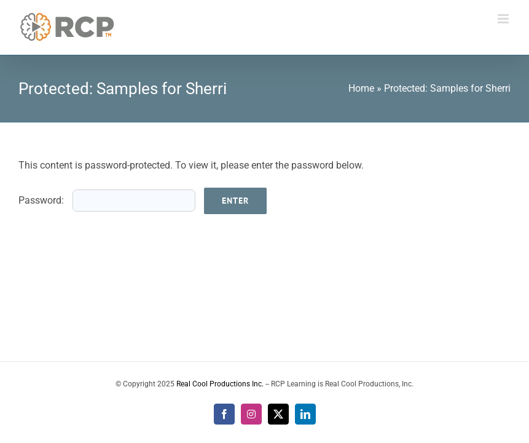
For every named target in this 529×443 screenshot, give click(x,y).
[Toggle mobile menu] (504, 18)
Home (361, 88)
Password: (106, 200)
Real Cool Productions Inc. (220, 384)
